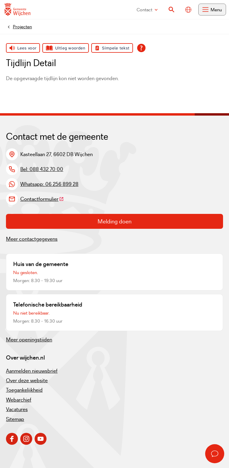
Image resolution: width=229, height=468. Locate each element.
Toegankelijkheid (24, 390)
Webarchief (18, 400)
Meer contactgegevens (32, 239)
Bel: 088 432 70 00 (41, 169)
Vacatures (17, 409)
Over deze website (27, 380)
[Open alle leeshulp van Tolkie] (141, 48)
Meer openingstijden (29, 339)
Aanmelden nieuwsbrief (32, 371)
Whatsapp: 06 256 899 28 (49, 184)
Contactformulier (42, 199)
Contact (147, 10)
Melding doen (114, 221)
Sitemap (15, 419)
